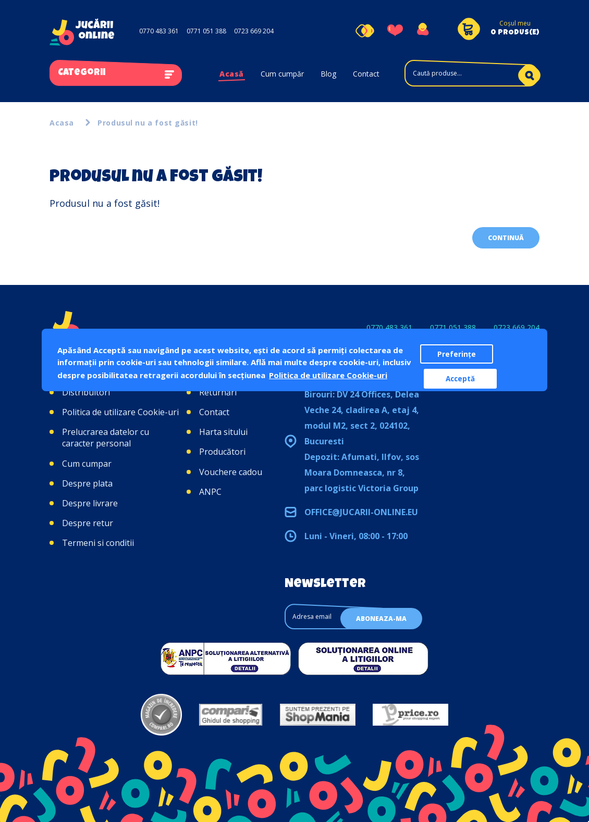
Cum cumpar (87, 463)
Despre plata (87, 483)
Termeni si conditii (98, 543)
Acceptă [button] (460, 378)
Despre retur (87, 523)
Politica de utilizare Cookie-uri (120, 412)
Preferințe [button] (456, 354)
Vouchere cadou (230, 472)
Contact (366, 74)
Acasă (231, 74)
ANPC (210, 491)
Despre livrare (90, 503)
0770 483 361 (159, 31)
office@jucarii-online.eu (361, 512)
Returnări (218, 392)
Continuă (506, 237)
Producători (222, 451)
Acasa (62, 123)
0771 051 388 (206, 31)
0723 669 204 (254, 31)
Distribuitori (86, 392)
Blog (328, 74)
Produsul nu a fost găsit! (147, 123)
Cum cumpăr (282, 74)
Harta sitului (223, 432)
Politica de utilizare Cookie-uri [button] (328, 375)
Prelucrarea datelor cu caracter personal (105, 437)
